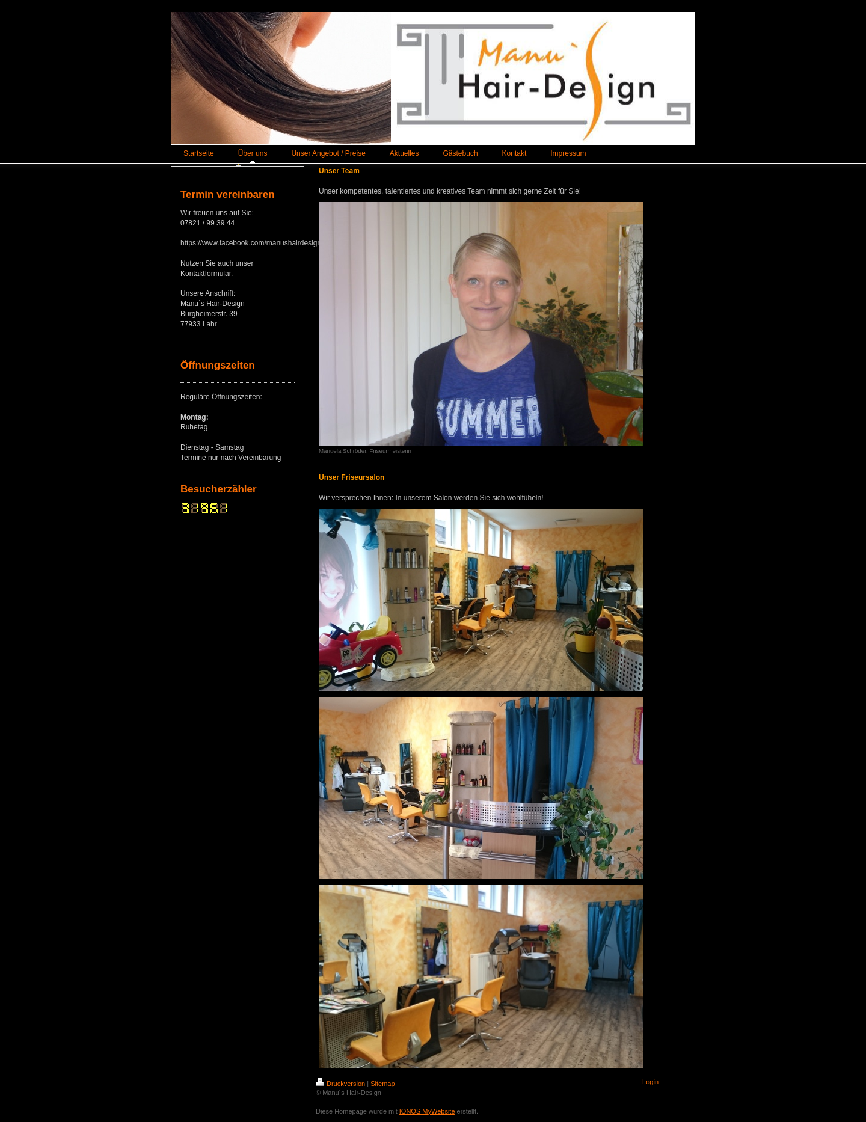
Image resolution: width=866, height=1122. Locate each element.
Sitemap (382, 1083)
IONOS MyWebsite (427, 1111)
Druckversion (340, 1083)
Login (650, 1081)
